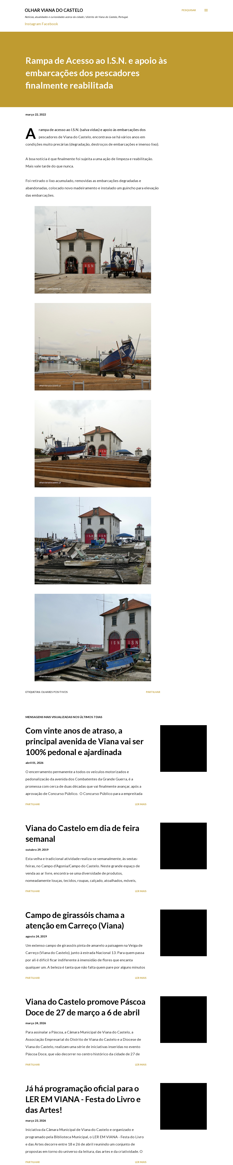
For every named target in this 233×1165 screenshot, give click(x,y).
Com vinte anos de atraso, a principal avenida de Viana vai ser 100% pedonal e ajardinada (84, 741)
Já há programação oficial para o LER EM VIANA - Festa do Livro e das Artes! (83, 1099)
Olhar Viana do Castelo (54, 10)
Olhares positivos (54, 691)
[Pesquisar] (189, 10)
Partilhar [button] (153, 691)
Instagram (33, 23)
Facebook (50, 23)
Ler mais (140, 804)
